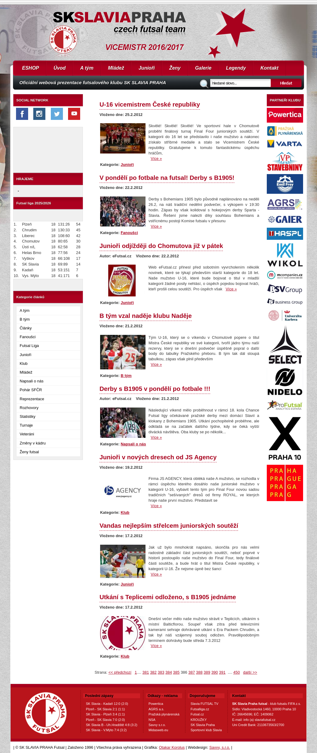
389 (207, 672)
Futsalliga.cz (200, 709)
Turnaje (26, 425)
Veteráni (27, 434)
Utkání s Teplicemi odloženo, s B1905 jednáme (168, 596)
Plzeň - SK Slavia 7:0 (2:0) (105, 720)
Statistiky (27, 416)
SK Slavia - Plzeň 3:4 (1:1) (105, 714)
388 (199, 672)
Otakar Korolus (172, 747)
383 (161, 672)
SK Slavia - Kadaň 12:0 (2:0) (107, 703)
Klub (24, 363)
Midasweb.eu (158, 730)
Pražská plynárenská (164, 714)
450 (236, 672)
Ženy (175, 68)
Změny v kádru (33, 443)
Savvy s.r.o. (157, 725)
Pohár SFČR (31, 390)
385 (176, 672)
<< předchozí (119, 672)
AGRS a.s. (156, 709)
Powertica (156, 703)
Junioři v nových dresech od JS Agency (158, 457)
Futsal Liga (29, 345)
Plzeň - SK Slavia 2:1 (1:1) (105, 709)
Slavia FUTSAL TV (204, 703)
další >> (250, 672)
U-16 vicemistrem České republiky (150, 104)
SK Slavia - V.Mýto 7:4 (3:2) (106, 730)
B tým (25, 319)
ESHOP (30, 68)
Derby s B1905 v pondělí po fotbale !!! (155, 388)
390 (214, 672)
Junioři (147, 68)
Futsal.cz (197, 714)
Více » (156, 158)
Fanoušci (28, 337)
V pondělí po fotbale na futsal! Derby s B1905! (167, 177)
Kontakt (269, 68)
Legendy (236, 68)
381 (145, 672)
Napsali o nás (32, 381)
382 (153, 672)
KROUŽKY (199, 720)
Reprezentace (32, 399)
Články (26, 328)
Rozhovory (29, 407)
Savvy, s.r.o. (219, 747)
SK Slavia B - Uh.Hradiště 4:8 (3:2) (111, 725)
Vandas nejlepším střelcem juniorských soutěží (169, 525)
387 (191, 672)
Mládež (116, 68)
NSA (152, 720)
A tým (86, 68)
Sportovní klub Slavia (206, 730)
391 (222, 672)
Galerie (203, 68)
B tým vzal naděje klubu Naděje (146, 315)
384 (168, 672)
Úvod (60, 68)
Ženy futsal (29, 452)
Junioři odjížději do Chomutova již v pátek (161, 245)
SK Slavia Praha (203, 725)
